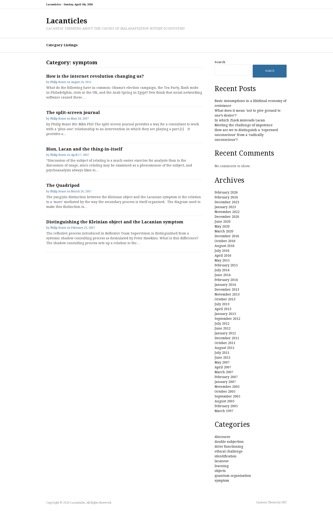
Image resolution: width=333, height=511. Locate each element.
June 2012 (223, 328)
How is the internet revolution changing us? (95, 76)
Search (220, 62)
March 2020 (224, 231)
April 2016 (223, 255)
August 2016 (224, 246)
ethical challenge (229, 451)
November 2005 (227, 386)
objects (220, 471)
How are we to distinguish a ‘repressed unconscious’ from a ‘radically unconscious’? (246, 135)
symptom (222, 480)
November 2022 (227, 212)
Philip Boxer (58, 82)
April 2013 (223, 309)
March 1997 (224, 411)
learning (222, 466)
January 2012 (225, 333)
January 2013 (225, 314)
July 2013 (222, 304)
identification (226, 456)
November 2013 (227, 294)
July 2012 (222, 323)
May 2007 (222, 362)
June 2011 (223, 357)
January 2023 (225, 207)
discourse (222, 437)
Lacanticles (66, 21)
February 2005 (226, 406)
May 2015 (222, 260)
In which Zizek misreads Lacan (240, 120)
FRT (284, 502)
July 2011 (222, 352)
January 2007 (225, 382)
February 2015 (226, 265)
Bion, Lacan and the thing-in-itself (84, 149)
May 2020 (222, 226)
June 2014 (223, 275)
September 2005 (227, 396)
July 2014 (222, 270)
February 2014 (226, 280)
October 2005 (225, 391)
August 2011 (224, 348)
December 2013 (227, 289)
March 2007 (224, 372)
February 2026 (226, 192)
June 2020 (223, 221)
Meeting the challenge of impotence (244, 125)
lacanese (222, 461)
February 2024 (226, 197)
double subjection (229, 441)
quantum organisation (233, 475)
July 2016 (222, 250)
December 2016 (227, 236)
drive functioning (229, 446)
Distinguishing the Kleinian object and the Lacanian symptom (114, 221)
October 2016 (225, 241)
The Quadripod (63, 185)
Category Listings (62, 45)
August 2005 (224, 401)
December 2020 (227, 217)
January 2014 (225, 284)
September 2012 (227, 318)
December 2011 (227, 338)
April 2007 (223, 367)
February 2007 (226, 377)
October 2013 (225, 299)
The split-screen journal (73, 112)
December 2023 (227, 202)
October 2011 (225, 343)
